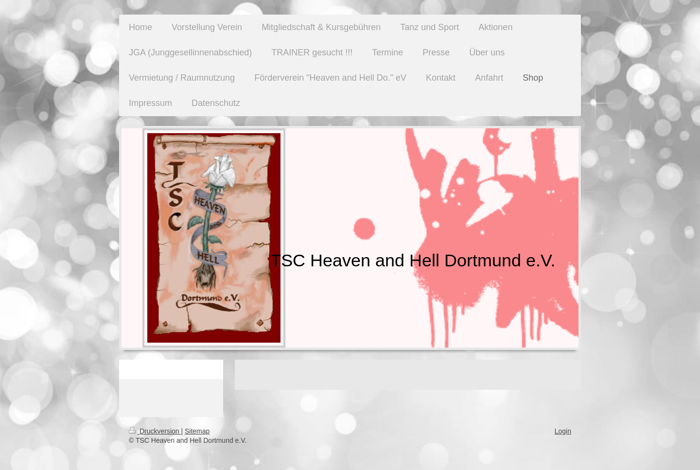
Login (563, 431)
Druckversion (155, 431)
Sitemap (197, 431)
